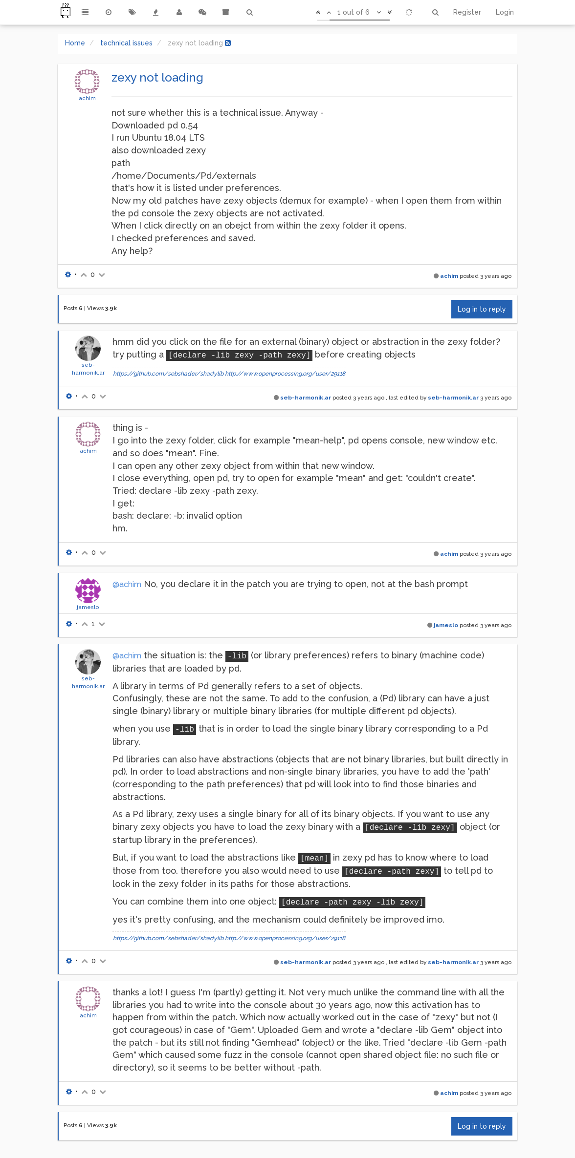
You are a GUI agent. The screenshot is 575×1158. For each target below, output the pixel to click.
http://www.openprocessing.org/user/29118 (285, 373)
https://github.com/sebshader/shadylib (168, 373)
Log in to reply (482, 309)
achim (87, 98)
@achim (126, 584)
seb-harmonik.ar (305, 397)
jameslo (88, 607)
